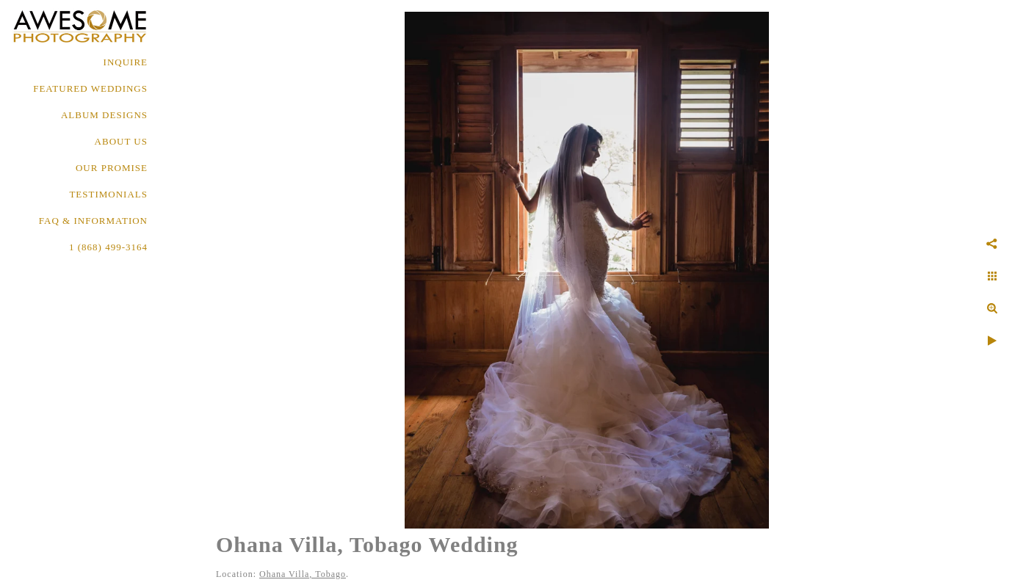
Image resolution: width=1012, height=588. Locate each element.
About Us (121, 141)
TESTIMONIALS (108, 194)
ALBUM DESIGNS (104, 114)
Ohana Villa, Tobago (302, 574)
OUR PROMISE (112, 167)
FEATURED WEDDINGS (90, 88)
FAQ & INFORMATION (93, 220)
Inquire (126, 62)
